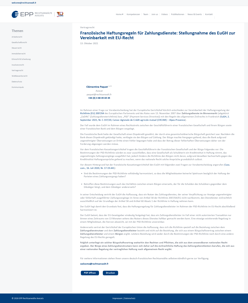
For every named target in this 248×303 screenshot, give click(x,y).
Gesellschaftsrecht (19, 42)
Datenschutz (17, 82)
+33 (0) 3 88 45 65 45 (99, 98)
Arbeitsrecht (17, 37)
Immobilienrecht (18, 54)
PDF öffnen (90, 272)
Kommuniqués (18, 87)
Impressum (117, 298)
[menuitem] (119, 14)
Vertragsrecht (87, 27)
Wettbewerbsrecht (19, 76)
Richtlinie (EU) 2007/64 (92, 113)
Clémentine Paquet (99, 86)
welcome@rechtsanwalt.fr (24, 3)
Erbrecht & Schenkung (21, 59)
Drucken (110, 272)
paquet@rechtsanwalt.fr (99, 94)
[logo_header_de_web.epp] (38, 14)
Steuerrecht (17, 48)
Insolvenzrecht (18, 65)
